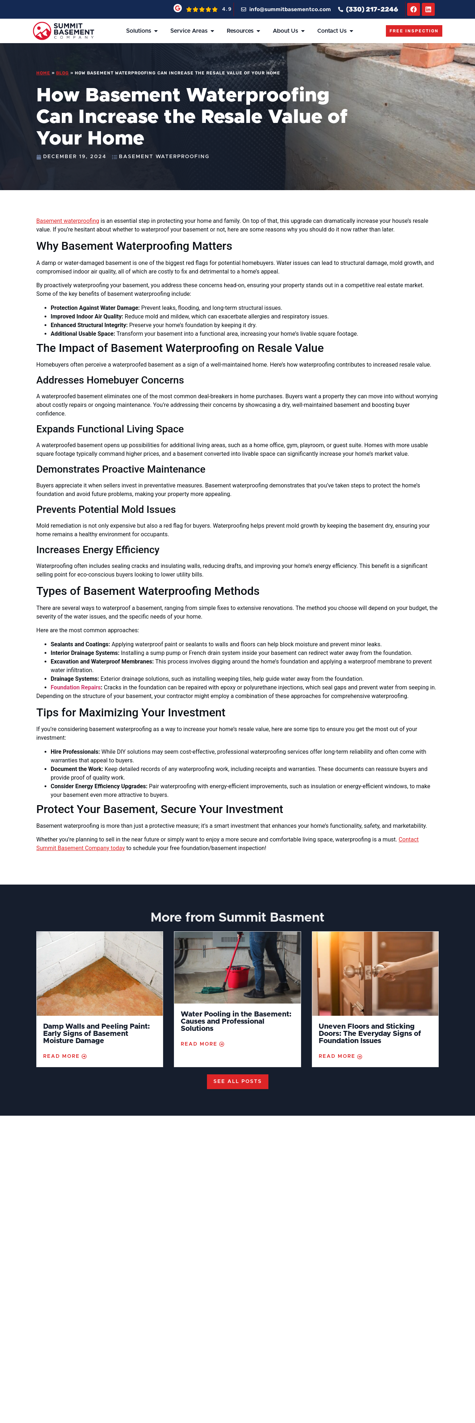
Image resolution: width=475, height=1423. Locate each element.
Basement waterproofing (67, 220)
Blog (62, 72)
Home (43, 72)
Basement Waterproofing (164, 156)
